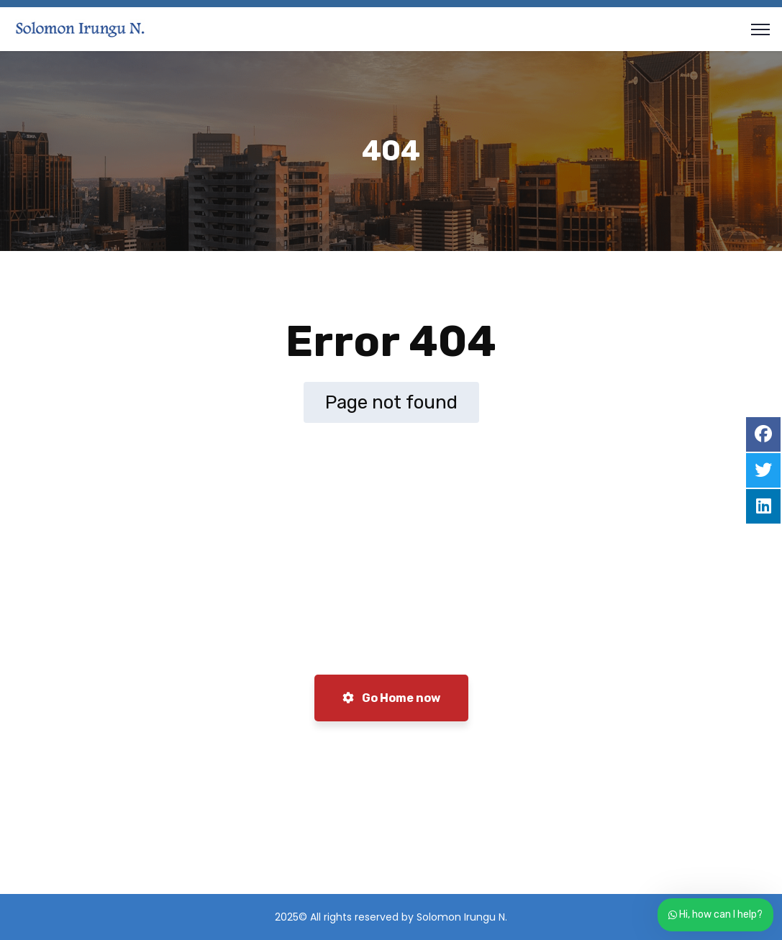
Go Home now (391, 698)
